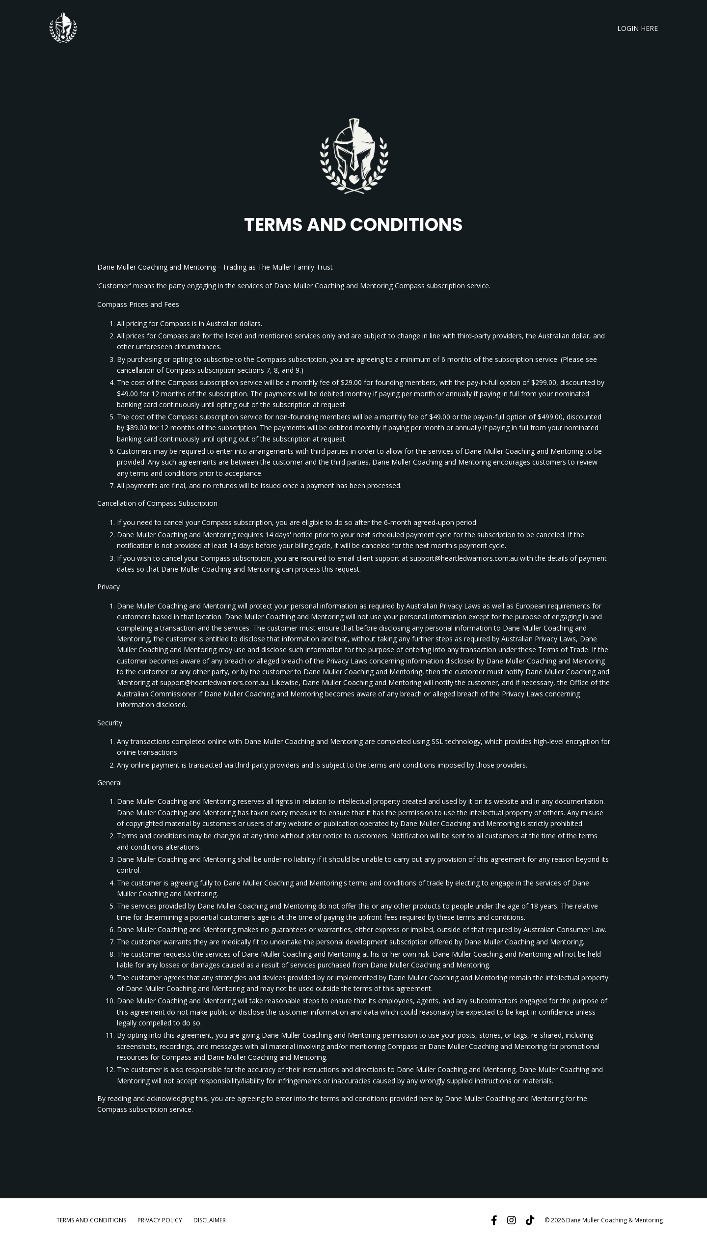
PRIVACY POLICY (159, 1220)
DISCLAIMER (209, 1220)
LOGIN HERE (637, 28)
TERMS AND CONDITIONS (91, 1220)
